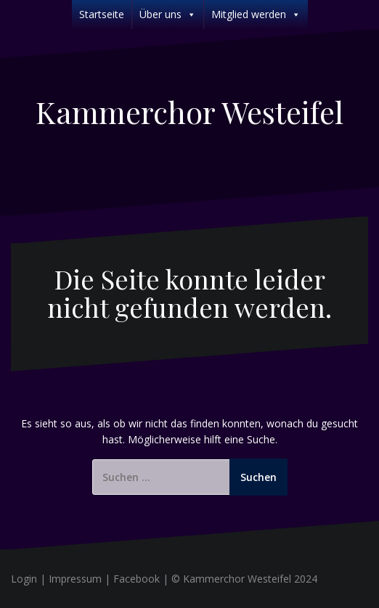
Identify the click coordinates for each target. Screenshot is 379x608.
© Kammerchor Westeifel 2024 (244, 579)
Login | (30, 579)
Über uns (167, 14)
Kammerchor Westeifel (189, 111)
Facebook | (142, 579)
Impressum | (81, 579)
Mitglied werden (256, 14)
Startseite (101, 14)
